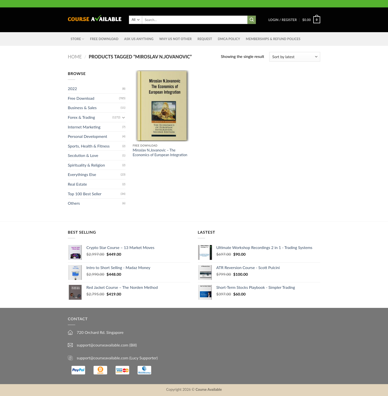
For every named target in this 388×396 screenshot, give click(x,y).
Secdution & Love (83, 155)
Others (74, 203)
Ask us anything (138, 39)
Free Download (104, 39)
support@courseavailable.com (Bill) (107, 345)
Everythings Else (82, 174)
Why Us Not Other (175, 39)
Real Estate (77, 184)
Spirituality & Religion (86, 165)
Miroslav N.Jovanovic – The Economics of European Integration (160, 152)
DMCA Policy (229, 39)
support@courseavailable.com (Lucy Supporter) (117, 357)
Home (75, 56)
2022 (72, 88)
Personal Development (87, 136)
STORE (77, 39)
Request (204, 39)
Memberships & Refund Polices (273, 39)
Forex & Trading (81, 117)
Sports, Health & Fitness (89, 146)
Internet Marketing (84, 126)
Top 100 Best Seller (84, 193)
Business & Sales (82, 107)
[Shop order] (294, 57)
